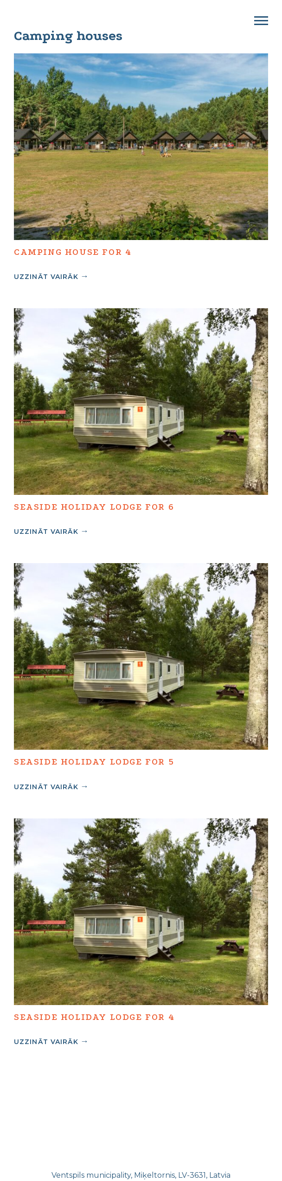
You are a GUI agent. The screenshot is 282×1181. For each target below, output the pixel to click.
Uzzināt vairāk (46, 276)
